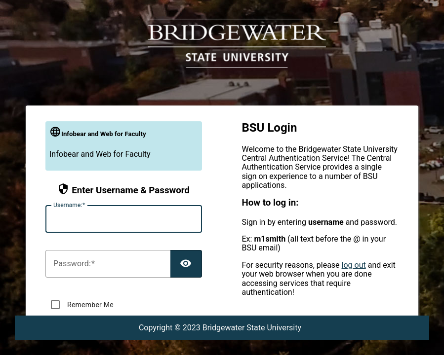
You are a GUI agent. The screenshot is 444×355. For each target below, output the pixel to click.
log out (354, 265)
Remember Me (90, 305)
